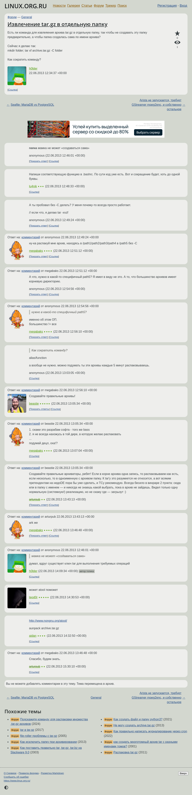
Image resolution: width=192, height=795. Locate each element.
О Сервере (10, 773)
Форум (99, 6)
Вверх (183, 773)
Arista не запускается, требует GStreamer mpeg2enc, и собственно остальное (156, 105)
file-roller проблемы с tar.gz (38, 735)
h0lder (33, 68)
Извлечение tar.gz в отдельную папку (57, 24)
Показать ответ (38, 161)
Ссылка (12, 89)
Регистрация (167, 6)
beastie (34, 403)
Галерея (73, 6)
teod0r (33, 597)
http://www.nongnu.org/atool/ (48, 620)
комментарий (31, 237)
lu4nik (33, 186)
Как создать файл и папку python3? (137, 719)
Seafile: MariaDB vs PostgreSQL (32, 104)
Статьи (86, 6)
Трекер (110, 6)
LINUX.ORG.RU (25, 6)
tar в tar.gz (27, 729)
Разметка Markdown (52, 773)
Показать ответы (39, 409)
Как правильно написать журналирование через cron (150, 731)
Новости (59, 6)
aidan (32, 635)
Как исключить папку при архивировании (48, 741)
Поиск (122, 6)
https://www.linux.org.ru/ (17, 780)
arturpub (34, 499)
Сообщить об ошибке (16, 777)
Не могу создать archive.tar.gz (134, 725)
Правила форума (29, 773)
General (26, 17)
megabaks (36, 250)
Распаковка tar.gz (125, 752)
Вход (183, 6)
